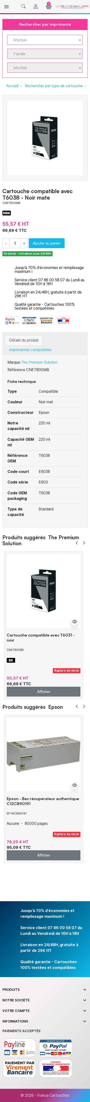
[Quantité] (15, 243)
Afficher (43, 691)
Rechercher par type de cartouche (54, 86)
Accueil (12, 86)
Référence (16, 369)
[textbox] (43, 40)
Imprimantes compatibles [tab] (30, 350)
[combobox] (45, 40)
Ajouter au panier (46, 243)
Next (84, 542)
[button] (23, 7)
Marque (13, 362)
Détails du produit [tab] (24, 340)
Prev (76, 542)
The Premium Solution (39, 362)
